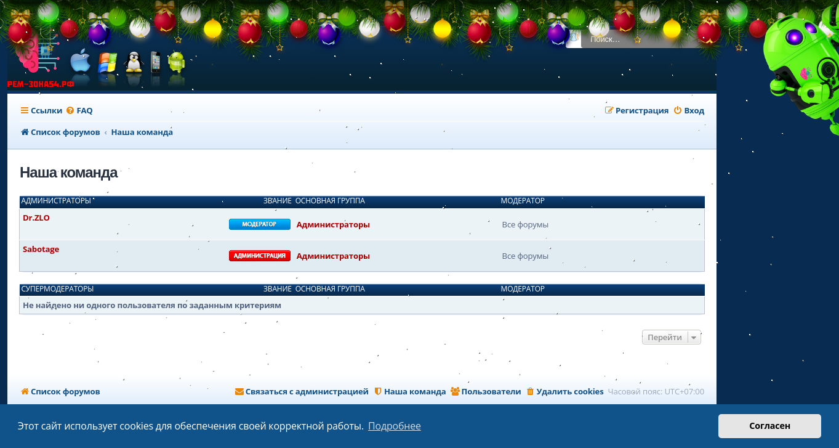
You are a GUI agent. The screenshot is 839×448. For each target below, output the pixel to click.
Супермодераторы (58, 289)
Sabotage (41, 249)
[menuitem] (78, 111)
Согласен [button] (769, 425)
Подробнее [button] (394, 426)
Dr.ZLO (36, 217)
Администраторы (56, 201)
